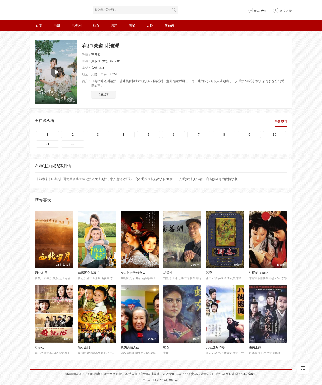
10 (274, 134)
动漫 (96, 25)
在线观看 (103, 94)
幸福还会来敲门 (89, 273)
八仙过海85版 (215, 347)
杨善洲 (168, 273)
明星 (132, 25)
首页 (39, 25)
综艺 (114, 25)
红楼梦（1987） (260, 273)
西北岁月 (41, 273)
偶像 (101, 68)
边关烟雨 (255, 347)
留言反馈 (257, 11)
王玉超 (96, 54)
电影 (57, 25)
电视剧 (77, 25)
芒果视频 (281, 121)
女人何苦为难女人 (133, 273)
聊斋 (209, 273)
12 (72, 144)
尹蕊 (105, 61)
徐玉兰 (115, 61)
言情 (94, 68)
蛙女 (166, 347)
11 (47, 144)
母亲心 (39, 347)
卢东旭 (96, 61)
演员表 (169, 25)
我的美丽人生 (130, 347)
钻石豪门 (84, 347)
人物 (149, 25)
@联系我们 (249, 374)
